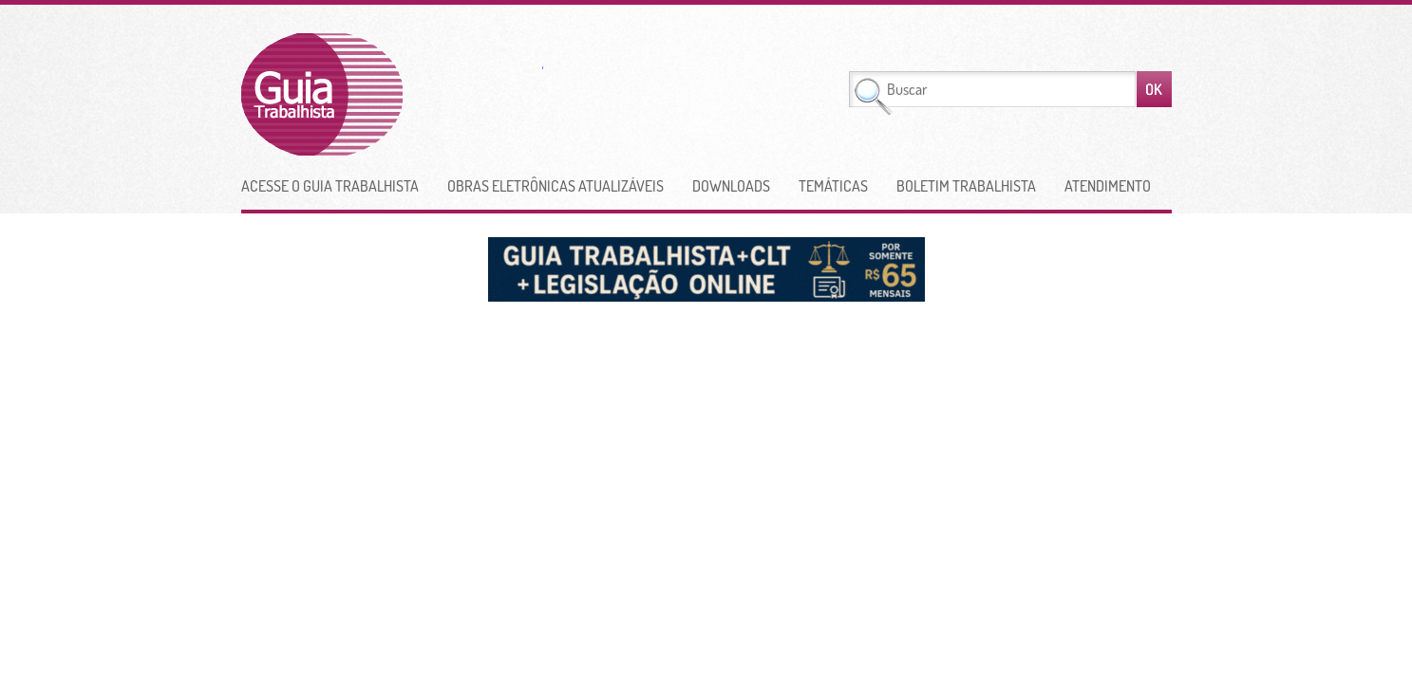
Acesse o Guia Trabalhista (330, 185)
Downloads (731, 185)
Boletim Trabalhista (966, 185)
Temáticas (833, 185)
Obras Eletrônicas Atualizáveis (555, 185)
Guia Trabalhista (392, 94)
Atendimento (1107, 185)
